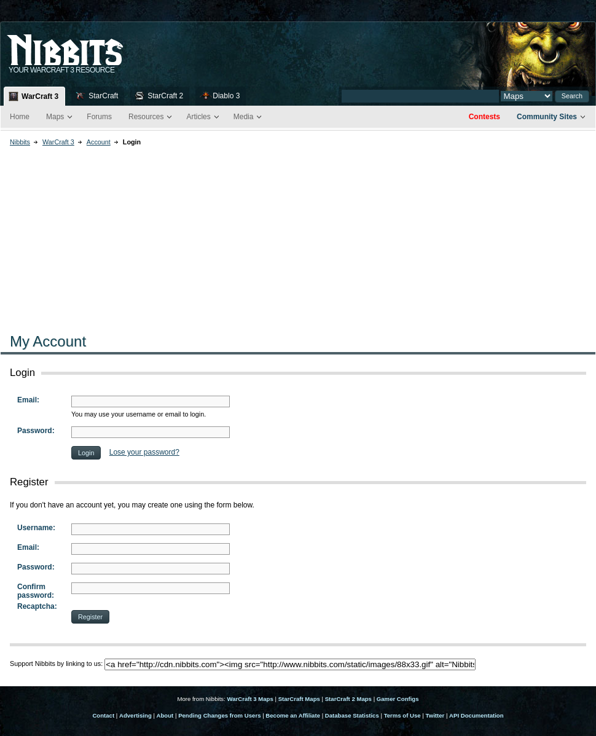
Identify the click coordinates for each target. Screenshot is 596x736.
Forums (99, 116)
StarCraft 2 (165, 96)
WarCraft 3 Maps (250, 698)
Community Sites (547, 116)
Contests (484, 116)
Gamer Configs (398, 698)
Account (99, 142)
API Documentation (476, 715)
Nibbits (20, 142)
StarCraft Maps (299, 698)
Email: (28, 400)
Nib (96, 44)
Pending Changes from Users (219, 715)
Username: (36, 527)
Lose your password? (144, 452)
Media (243, 116)
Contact (103, 715)
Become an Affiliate (292, 715)
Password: (36, 430)
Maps (55, 116)
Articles (198, 116)
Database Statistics (352, 715)
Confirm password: (35, 591)
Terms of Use (402, 715)
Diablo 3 (226, 96)
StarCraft (103, 96)
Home (19, 116)
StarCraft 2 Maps (348, 698)
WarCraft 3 (40, 96)
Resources (145, 116)
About (165, 715)
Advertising (135, 715)
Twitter (435, 715)
